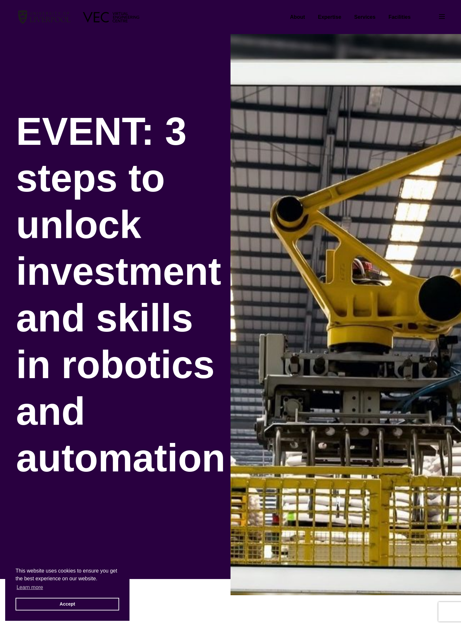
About (297, 17)
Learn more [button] (30, 587)
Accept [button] (67, 604)
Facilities (399, 17)
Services (365, 17)
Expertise (329, 17)
